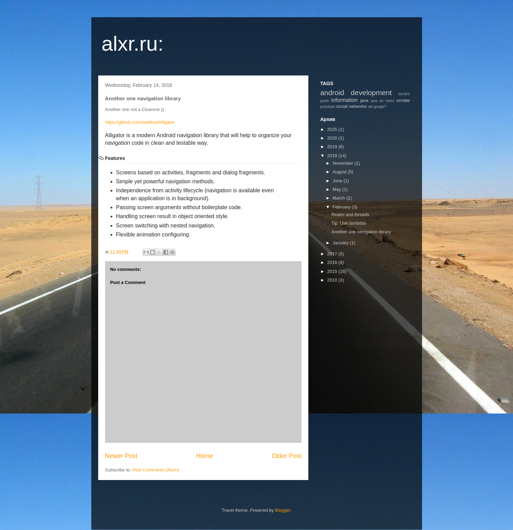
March (339, 198)
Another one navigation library (361, 231)
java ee (377, 101)
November (343, 163)
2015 (333, 271)
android (332, 92)
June (337, 180)
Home (204, 455)
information (344, 100)
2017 (333, 253)
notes (390, 101)
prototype (327, 107)
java (364, 100)
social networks (351, 106)
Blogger (282, 510)
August (340, 171)
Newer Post (121, 455)
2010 (333, 280)
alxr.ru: (133, 43)
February (342, 207)
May (337, 189)
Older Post (286, 455)
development (371, 92)
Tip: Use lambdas (348, 223)
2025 (333, 129)
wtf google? (377, 107)
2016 (333, 262)
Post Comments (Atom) (155, 469)
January (341, 242)
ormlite (403, 100)
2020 (333, 138)
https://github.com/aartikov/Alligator (140, 122)
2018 (333, 155)
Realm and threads (350, 214)
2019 (333, 146)
